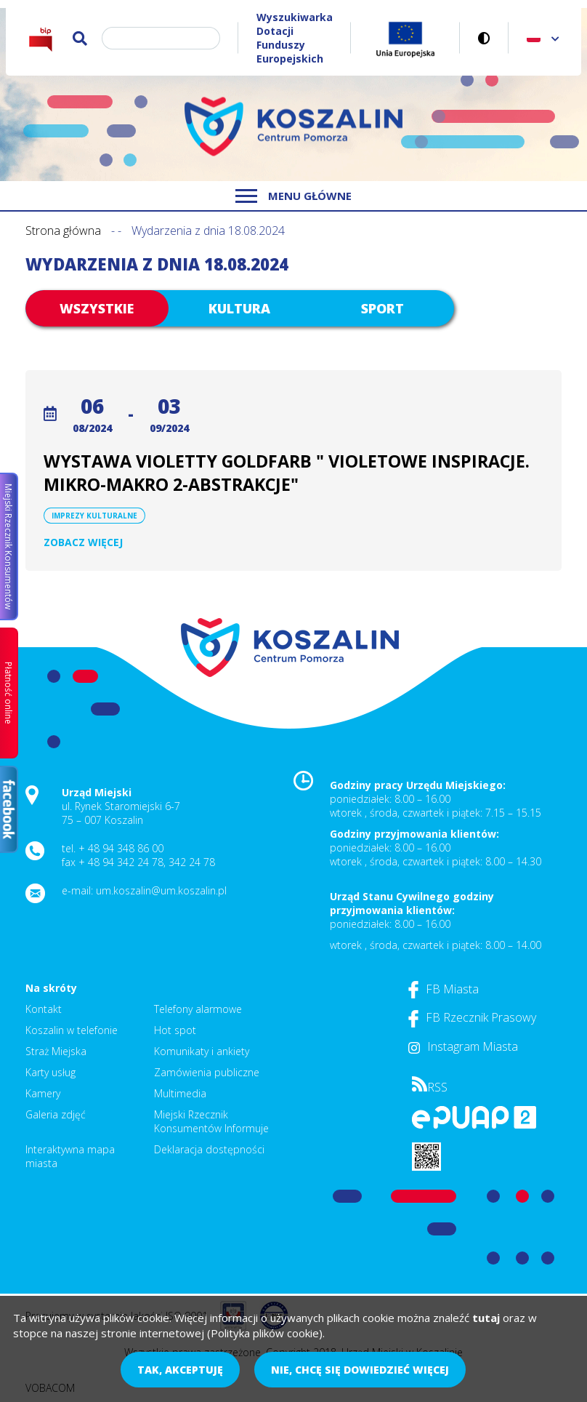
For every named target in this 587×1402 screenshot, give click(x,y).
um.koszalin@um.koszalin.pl (161, 890)
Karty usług (50, 1072)
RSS (430, 1087)
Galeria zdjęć (55, 1114)
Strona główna (63, 231)
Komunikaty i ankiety (201, 1051)
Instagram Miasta (463, 1046)
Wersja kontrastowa (484, 38)
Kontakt (43, 1009)
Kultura (239, 308)
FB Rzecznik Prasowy (472, 1017)
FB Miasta (443, 989)
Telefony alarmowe (198, 1009)
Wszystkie (97, 308)
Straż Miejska (55, 1051)
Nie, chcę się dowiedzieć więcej (360, 1370)
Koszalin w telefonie (71, 1030)
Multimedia (180, 1093)
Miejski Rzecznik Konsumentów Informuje (211, 1121)
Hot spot (175, 1030)
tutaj (486, 1317)
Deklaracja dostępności (209, 1149)
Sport (382, 308)
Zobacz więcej (83, 542)
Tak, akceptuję (180, 1370)
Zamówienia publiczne (206, 1072)
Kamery (42, 1093)
